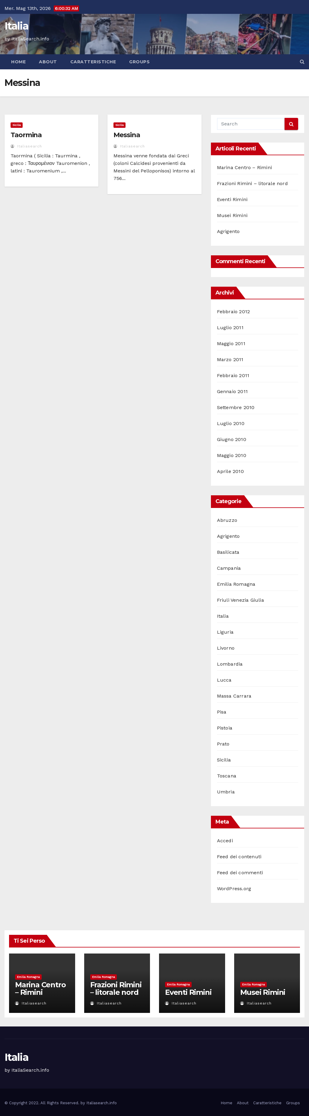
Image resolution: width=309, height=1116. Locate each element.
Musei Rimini (232, 215)
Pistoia (224, 728)
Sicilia (16, 125)
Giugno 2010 (231, 439)
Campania (229, 568)
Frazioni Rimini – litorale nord (252, 183)
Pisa (222, 712)
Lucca (224, 680)
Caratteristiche (93, 62)
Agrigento (228, 231)
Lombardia (230, 664)
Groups (139, 62)
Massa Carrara (234, 696)
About (48, 62)
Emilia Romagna (236, 584)
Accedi (225, 840)
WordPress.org (234, 888)
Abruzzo (227, 520)
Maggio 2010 (231, 455)
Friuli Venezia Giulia (240, 600)
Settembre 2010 (236, 407)
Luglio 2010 (230, 423)
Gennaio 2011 (232, 391)
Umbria (226, 792)
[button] (302, 62)
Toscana (226, 776)
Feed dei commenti (240, 872)
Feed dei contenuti (239, 856)
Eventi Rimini (232, 199)
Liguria (225, 632)
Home (18, 62)
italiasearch (26, 146)
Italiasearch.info (101, 1103)
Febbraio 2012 (233, 311)
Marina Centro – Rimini (244, 167)
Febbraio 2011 (233, 375)
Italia (16, 26)
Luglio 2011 (230, 327)
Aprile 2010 (230, 471)
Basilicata (228, 552)
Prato (223, 744)
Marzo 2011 (230, 359)
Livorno (225, 648)
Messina (126, 135)
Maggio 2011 (231, 343)
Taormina (26, 135)
